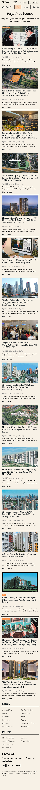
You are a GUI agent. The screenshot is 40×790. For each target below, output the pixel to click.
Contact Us (6, 747)
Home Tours (25, 726)
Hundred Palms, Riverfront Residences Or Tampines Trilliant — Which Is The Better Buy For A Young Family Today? (19, 642)
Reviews (5, 716)
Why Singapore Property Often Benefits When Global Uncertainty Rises (20, 261)
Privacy (4, 773)
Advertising (25, 741)
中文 (25, 2)
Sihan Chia (19, 184)
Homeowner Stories (28, 723)
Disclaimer (11, 773)
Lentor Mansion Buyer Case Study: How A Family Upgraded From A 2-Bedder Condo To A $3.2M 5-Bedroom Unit (19, 135)
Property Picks (8, 726)
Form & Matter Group (30, 771)
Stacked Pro (7, 710)
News (23, 716)
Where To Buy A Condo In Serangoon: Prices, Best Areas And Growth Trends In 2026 (19, 599)
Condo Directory (8, 741)
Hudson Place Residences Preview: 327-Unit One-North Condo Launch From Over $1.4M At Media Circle (19, 220)
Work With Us (7, 744)
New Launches (8, 738)
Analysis (5, 723)
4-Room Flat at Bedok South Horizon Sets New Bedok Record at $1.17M (19, 555)
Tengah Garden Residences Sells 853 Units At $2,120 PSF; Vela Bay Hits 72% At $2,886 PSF (19, 344)
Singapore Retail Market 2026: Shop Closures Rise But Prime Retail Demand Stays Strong (18, 387)
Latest (4, 713)
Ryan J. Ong (19, 142)
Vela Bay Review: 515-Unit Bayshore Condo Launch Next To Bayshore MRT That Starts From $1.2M (20, 684)
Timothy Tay (19, 309)
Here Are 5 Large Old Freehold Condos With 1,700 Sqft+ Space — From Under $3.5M (19, 429)
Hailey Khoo (19, 57)
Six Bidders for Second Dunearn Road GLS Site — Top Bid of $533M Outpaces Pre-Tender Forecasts (19, 93)
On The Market (27, 710)
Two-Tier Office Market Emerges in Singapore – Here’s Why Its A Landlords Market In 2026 (17, 302)
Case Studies (26, 713)
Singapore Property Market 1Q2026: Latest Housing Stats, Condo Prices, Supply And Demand (18, 514)
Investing (5, 720)
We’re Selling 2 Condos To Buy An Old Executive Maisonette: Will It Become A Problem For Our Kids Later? (20, 50)
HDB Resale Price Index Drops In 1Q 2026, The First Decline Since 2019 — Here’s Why (19, 471)
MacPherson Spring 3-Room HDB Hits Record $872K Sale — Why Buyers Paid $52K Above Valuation (20, 177)
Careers (24, 738)
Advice (23, 720)
